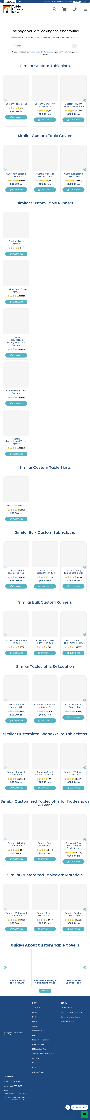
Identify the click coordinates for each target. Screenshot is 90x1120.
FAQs (34, 1017)
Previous (5, 100)
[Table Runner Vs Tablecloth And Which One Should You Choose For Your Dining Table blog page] (16, 963)
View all (45, 990)
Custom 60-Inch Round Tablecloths (45, 773)
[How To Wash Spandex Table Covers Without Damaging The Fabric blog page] (74, 963)
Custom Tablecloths (16, 103)
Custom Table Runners (16, 242)
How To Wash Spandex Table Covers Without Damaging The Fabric (74, 984)
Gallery (35, 1012)
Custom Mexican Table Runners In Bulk (73, 641)
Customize (16, 117)
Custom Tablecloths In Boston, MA (73, 706)
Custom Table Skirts (16, 505)
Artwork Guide (38, 1072)
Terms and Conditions (70, 1017)
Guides (35, 1026)
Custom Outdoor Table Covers (73, 914)
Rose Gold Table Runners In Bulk (45, 641)
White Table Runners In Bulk (16, 641)
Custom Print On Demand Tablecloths (73, 105)
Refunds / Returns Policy (71, 1012)
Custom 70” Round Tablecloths (73, 773)
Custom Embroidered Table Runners (16, 441)
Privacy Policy (66, 1007)
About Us (36, 1007)
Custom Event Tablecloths (45, 844)
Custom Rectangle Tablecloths (16, 773)
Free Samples (38, 1044)
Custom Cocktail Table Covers (45, 175)
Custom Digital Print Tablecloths (45, 105)
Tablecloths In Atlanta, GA (16, 706)
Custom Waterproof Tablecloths (16, 914)
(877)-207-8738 (17, 1081)
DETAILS (83, 2)
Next (85, 100)
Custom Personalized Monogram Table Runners (16, 341)
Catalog (35, 1058)
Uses (34, 1067)
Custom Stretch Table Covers (45, 914)
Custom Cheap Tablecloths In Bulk (73, 571)
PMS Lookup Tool (39, 1049)
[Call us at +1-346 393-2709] (75, 10)
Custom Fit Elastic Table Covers (73, 175)
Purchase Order (39, 1035)
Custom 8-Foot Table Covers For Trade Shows (73, 846)
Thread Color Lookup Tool (43, 1053)
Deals (34, 1021)
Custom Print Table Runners (16, 392)
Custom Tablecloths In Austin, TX (45, 706)
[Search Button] (74, 46)
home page (35, 52)
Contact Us (48, 52)
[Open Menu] (84, 9)
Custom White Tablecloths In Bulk (16, 571)
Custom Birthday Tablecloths (16, 844)
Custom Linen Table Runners (16, 290)
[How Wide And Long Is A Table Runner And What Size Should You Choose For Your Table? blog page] (45, 963)
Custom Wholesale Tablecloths (16, 175)
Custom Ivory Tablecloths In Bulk (45, 571)
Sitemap (36, 1063)
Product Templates (40, 1040)
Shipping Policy (67, 1021)
